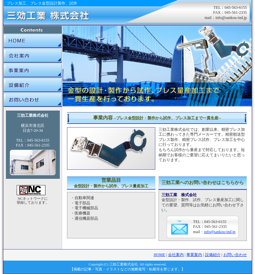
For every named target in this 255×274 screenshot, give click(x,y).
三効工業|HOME (32, 41)
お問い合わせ (32, 99)
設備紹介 (32, 84)
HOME (159, 254)
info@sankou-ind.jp (231, 17)
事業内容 (157, 117)
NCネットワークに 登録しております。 (33, 200)
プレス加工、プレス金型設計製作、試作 (42, 3)
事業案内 (32, 70)
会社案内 (32, 55)
